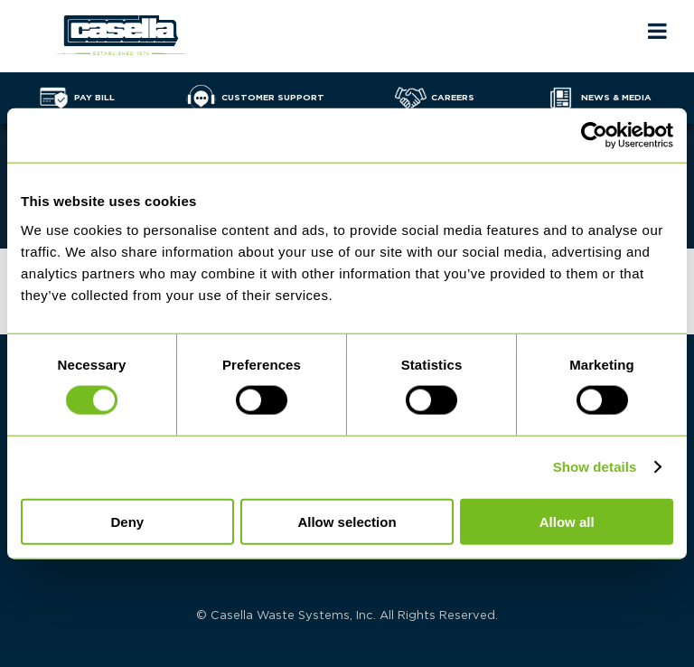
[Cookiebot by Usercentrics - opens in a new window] (594, 135)
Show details (595, 466)
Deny (127, 521)
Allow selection (346, 521)
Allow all (567, 521)
